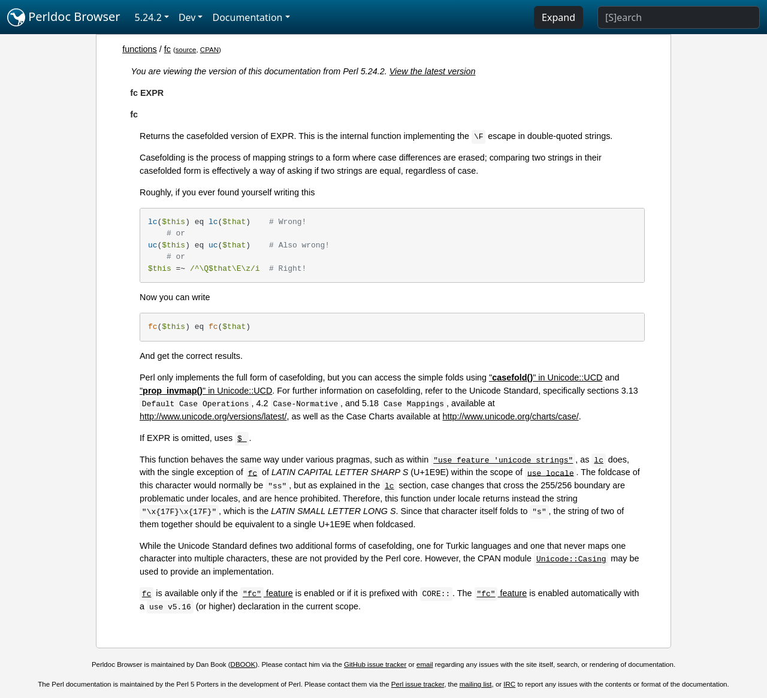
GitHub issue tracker (375, 664)
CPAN (209, 49)
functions (139, 49)
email (424, 664)
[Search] (678, 17)
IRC (509, 684)
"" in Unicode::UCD (545, 377)
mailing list (476, 684)
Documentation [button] (247, 17)
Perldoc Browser (63, 17)
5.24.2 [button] (148, 17)
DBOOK (243, 664)
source (186, 49)
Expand (558, 17)
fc (167, 49)
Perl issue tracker (417, 684)
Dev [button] (187, 17)
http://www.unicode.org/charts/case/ (511, 416)
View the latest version (432, 71)
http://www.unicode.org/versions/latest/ (213, 416)
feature (266, 593)
